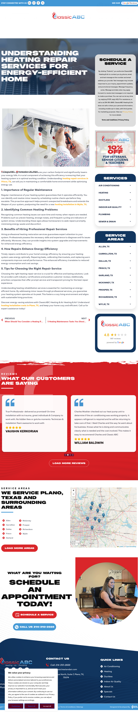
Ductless (50, 29)
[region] (31, 690)
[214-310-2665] (100, 11)
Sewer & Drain (107, 29)
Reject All (31, 706)
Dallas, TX (115, 261)
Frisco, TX (115, 268)
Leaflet (120, 546)
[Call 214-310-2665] (47, 664)
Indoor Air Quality (69, 29)
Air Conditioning (115, 185)
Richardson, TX (115, 297)
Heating (36, 29)
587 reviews (115, 338)
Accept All (47, 706)
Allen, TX (115, 246)
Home (4, 29)
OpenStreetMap (131, 546)
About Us (15, 29)
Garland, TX (115, 275)
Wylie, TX (115, 304)
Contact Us (68, 34)
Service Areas (127, 29)
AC (25, 29)
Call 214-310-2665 (60, 664)
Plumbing (89, 29)
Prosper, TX (115, 290)
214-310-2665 (120, 10)
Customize (16, 706)
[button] (87, 519)
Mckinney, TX (115, 282)
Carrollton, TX (115, 253)
